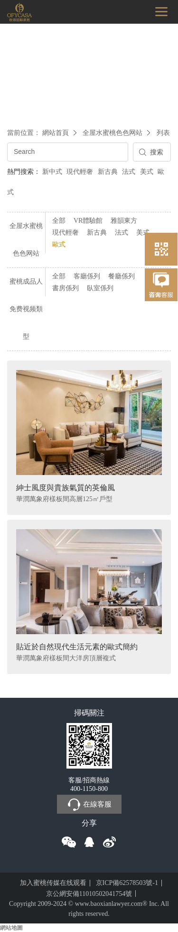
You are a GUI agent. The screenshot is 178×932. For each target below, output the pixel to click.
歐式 (59, 244)
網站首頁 (55, 132)
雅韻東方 (124, 220)
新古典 (108, 171)
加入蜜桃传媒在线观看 (53, 882)
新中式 (52, 171)
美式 (146, 171)
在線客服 (89, 805)
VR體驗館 (88, 220)
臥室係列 (100, 288)
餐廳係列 (121, 276)
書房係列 (65, 288)
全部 (59, 220)
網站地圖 (11, 927)
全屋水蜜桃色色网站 (112, 132)
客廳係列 (87, 276)
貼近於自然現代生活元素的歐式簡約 (77, 647)
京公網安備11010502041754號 (89, 893)
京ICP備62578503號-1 (127, 882)
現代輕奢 (79, 171)
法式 (128, 171)
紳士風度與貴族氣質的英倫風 (65, 488)
